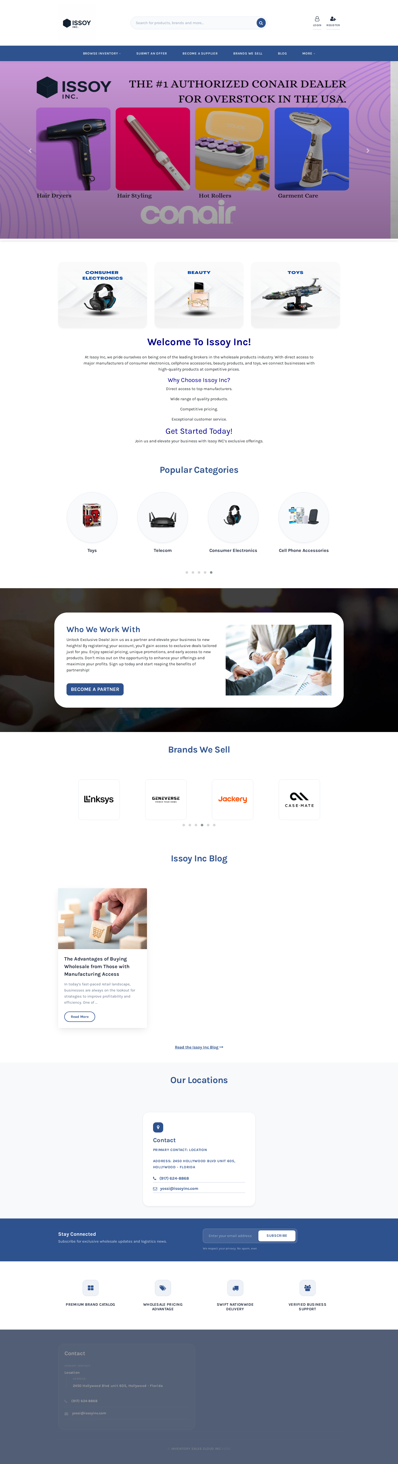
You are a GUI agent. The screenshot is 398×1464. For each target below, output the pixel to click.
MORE (308, 53)
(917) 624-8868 (171, 1178)
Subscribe (277, 1236)
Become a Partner (95, 689)
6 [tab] (214, 825)
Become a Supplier (200, 53)
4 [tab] (205, 572)
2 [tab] (193, 572)
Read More (80, 1017)
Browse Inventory (102, 53)
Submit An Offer (151, 53)
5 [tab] (211, 572)
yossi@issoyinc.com (175, 1188)
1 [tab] (187, 572)
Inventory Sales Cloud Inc (196, 1449)
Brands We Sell (247, 53)
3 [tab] (199, 572)
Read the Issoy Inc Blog (199, 1047)
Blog (282, 53)
